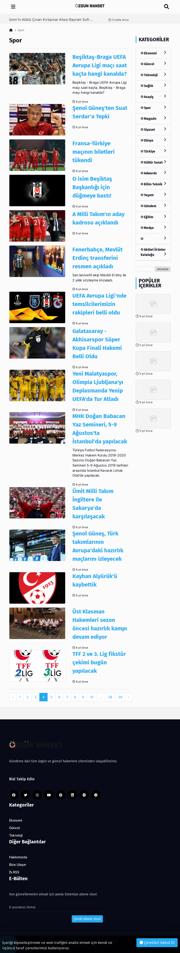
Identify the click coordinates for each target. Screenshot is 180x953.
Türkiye (153, 151)
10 (92, 697)
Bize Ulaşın (17, 865)
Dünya (153, 140)
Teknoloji (153, 75)
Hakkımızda (18, 857)
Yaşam (153, 195)
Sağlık (153, 85)
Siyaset (153, 129)
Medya (153, 227)
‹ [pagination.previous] (12, 697)
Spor (153, 107)
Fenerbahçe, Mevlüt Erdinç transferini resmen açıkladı (97, 258)
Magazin (153, 118)
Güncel (153, 64)
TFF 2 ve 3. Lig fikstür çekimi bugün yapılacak (99, 662)
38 (110, 697)
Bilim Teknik (153, 184)
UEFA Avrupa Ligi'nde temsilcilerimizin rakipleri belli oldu (99, 304)
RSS (14, 872)
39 (120, 697)
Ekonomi (153, 53)
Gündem (153, 206)
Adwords (153, 173)
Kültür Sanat (153, 162)
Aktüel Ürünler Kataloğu (153, 252)
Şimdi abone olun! (87, 919)
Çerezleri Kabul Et (157, 942)
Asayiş (153, 96)
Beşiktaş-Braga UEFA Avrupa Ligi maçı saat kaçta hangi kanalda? (99, 65)
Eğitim (153, 217)
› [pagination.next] (128, 697)
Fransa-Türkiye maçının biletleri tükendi (93, 152)
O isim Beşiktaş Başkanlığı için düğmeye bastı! (92, 187)
